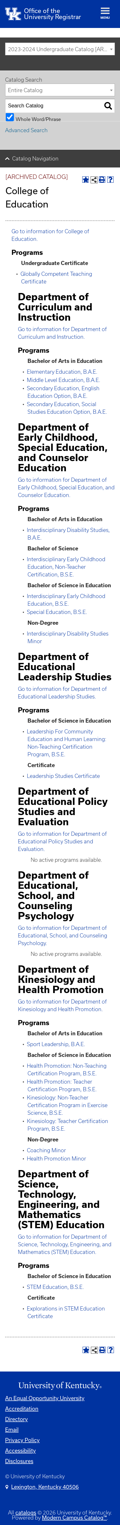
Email (12, 1429)
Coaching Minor (46, 1150)
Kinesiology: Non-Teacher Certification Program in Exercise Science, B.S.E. (67, 1105)
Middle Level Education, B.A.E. (63, 380)
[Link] (60, 1386)
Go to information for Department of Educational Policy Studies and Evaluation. (62, 841)
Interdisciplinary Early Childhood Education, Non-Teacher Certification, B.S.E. (66, 566)
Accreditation (21, 1409)
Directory (16, 1419)
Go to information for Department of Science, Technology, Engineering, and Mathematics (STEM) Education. (64, 1244)
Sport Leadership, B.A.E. (56, 1044)
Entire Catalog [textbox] (25, 90)
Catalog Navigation (35, 158)
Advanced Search (26, 130)
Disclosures (19, 1461)
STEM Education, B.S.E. (55, 1287)
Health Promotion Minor (56, 1158)
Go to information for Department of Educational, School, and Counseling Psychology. (62, 935)
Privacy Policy (22, 1440)
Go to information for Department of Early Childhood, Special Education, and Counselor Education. (66, 487)
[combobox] (60, 49)
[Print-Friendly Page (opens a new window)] (102, 179)
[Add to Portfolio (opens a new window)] (85, 179)
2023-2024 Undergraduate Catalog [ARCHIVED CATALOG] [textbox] (61, 49)
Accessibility (20, 1450)
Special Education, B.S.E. (57, 612)
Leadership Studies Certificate (63, 776)
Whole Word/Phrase (38, 119)
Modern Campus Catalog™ (74, 1518)
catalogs (25, 1512)
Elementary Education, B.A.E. (62, 372)
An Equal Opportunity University (44, 1398)
